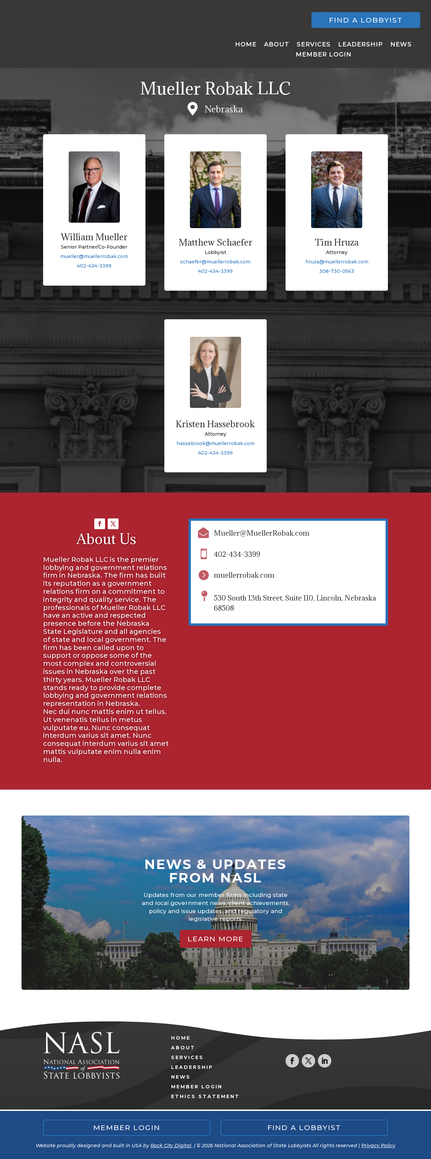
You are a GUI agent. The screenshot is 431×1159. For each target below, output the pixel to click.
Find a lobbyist (366, 20)
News (401, 45)
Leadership (360, 45)
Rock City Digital (172, 1146)
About (276, 45)
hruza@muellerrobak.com (336, 262)
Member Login (324, 55)
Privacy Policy (378, 1146)
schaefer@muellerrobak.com (215, 262)
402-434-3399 (94, 266)
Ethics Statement (205, 1096)
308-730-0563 (336, 271)
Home (246, 45)
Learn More (216, 939)
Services (314, 45)
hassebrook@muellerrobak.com (215, 443)
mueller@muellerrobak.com (94, 256)
